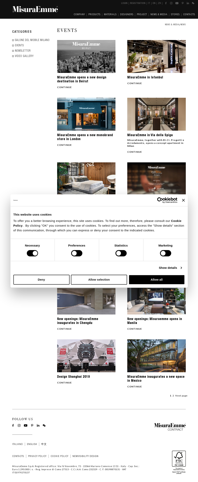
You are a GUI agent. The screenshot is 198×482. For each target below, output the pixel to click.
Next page (181, 395)
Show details (168, 267)
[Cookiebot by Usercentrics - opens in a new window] (160, 200)
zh (159, 3)
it (149, 3)
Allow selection (99, 279)
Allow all (157, 279)
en (154, 3)
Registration (137, 3)
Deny (41, 279)
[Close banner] (183, 200)
